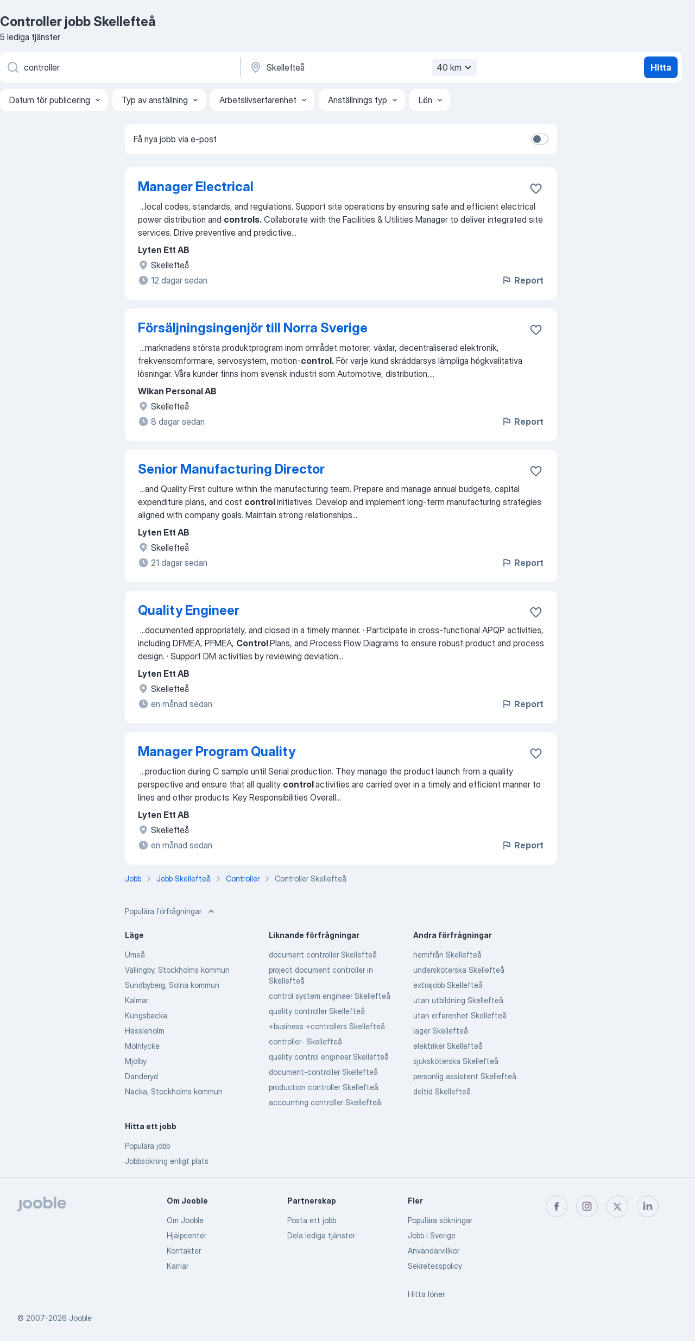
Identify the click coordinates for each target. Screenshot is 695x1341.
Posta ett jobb (311, 1220)
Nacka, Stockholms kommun (174, 1091)
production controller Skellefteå (323, 1087)
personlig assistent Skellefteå (464, 1076)
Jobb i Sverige (432, 1235)
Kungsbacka (146, 1015)
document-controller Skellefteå (323, 1071)
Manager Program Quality (216, 751)
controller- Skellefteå (305, 1041)
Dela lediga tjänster (321, 1235)
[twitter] (617, 1206)
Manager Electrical (196, 186)
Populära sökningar (440, 1220)
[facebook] (556, 1206)
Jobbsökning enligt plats (166, 1161)
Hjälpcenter (186, 1235)
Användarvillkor (433, 1250)
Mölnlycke (142, 1045)
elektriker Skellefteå (448, 1045)
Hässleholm (145, 1030)
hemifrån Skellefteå (447, 954)
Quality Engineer (188, 610)
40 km (456, 67)
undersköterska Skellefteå (458, 969)
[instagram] (587, 1206)
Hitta (660, 67)
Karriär (177, 1265)
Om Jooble (185, 1220)
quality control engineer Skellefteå (329, 1056)
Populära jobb (147, 1145)
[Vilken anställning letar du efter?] (119, 67)
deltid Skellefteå (442, 1091)
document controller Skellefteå (323, 954)
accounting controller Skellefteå (325, 1102)
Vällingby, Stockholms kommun (177, 969)
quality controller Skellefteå (317, 1011)
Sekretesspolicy (435, 1265)
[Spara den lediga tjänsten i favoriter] (536, 188)
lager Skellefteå (440, 1030)
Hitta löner (426, 1294)
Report (522, 280)
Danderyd (141, 1076)
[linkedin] (648, 1206)
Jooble (80, 1318)
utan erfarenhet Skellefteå (460, 1015)
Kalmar (136, 1000)
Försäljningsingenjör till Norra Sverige (253, 328)
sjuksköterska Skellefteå (455, 1061)
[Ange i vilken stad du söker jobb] (362, 67)
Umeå (135, 954)
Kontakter (184, 1250)
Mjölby (136, 1061)
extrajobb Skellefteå (448, 985)
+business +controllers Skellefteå (327, 1026)
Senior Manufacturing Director (231, 469)
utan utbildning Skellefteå (458, 1000)
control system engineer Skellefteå (329, 995)
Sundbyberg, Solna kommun (172, 985)
